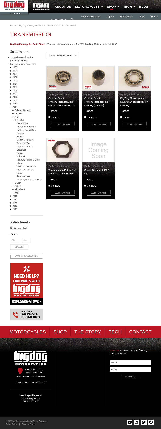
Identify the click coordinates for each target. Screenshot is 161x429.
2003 (14, 80)
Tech (127, 6)
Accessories (23, 123)
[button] (26, 234)
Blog (143, 6)
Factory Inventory (18, 60)
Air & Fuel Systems (26, 126)
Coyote (18, 113)
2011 (48, 25)
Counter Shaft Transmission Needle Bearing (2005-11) (96, 102)
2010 (14, 103)
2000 (14, 70)
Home (13, 25)
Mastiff (18, 183)
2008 (14, 97)
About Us (63, 6)
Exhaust (21, 156)
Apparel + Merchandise (21, 57)
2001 (14, 74)
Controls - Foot (24, 143)
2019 (14, 206)
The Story (87, 331)
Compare (55, 117)
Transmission (24, 176)
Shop (111, 6)
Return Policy (11, 424)
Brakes (20, 136)
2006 (14, 90)
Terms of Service (29, 424)
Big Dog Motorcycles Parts (31, 25)
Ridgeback (20, 189)
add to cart (62, 124)
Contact (58, 20)
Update (19, 247)
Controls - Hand (24, 146)
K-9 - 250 (19, 120)
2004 (14, 84)
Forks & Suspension (26, 166)
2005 (14, 87)
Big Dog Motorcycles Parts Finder (28, 44)
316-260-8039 (32, 401)
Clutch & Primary (25, 140)
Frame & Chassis (25, 169)
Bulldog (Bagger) (23, 110)
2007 (14, 93)
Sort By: (51, 55)
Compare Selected (26, 256)
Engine (20, 153)
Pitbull (18, 186)
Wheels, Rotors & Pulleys (29, 179)
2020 (14, 209)
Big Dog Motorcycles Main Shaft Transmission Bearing (134, 102)
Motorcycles (87, 6)
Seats (19, 173)
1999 (14, 67)
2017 (14, 199)
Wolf (17, 192)
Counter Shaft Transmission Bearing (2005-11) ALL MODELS (61, 102)
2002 (14, 77)
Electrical (21, 150)
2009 (14, 100)
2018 (14, 202)
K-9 (16, 117)
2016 (14, 196)
